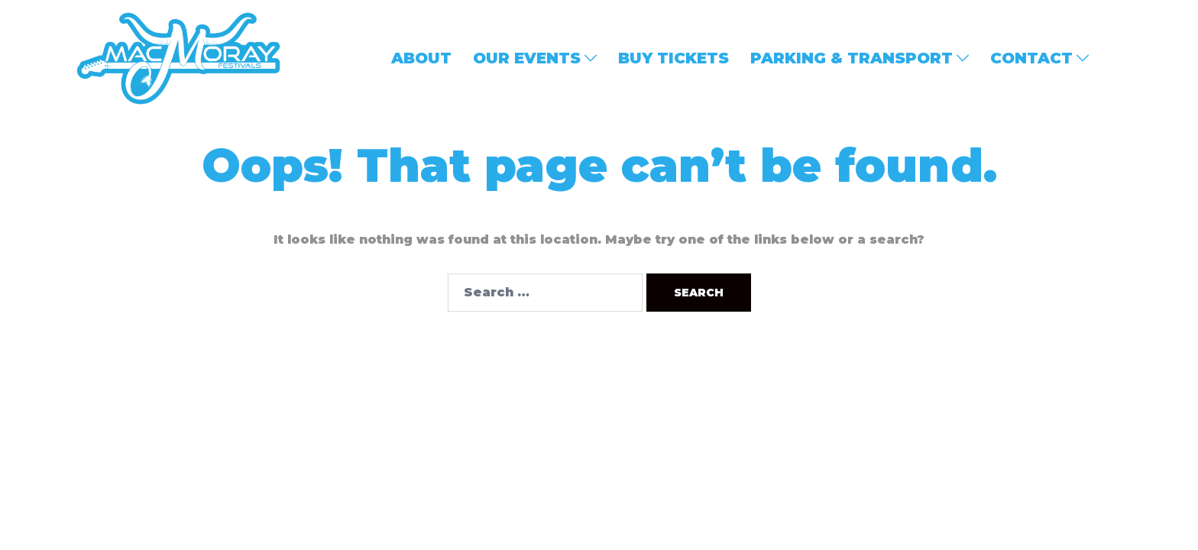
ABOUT (421, 58)
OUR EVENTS (527, 58)
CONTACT (1031, 58)
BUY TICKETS (673, 58)
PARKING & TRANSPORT (851, 58)
